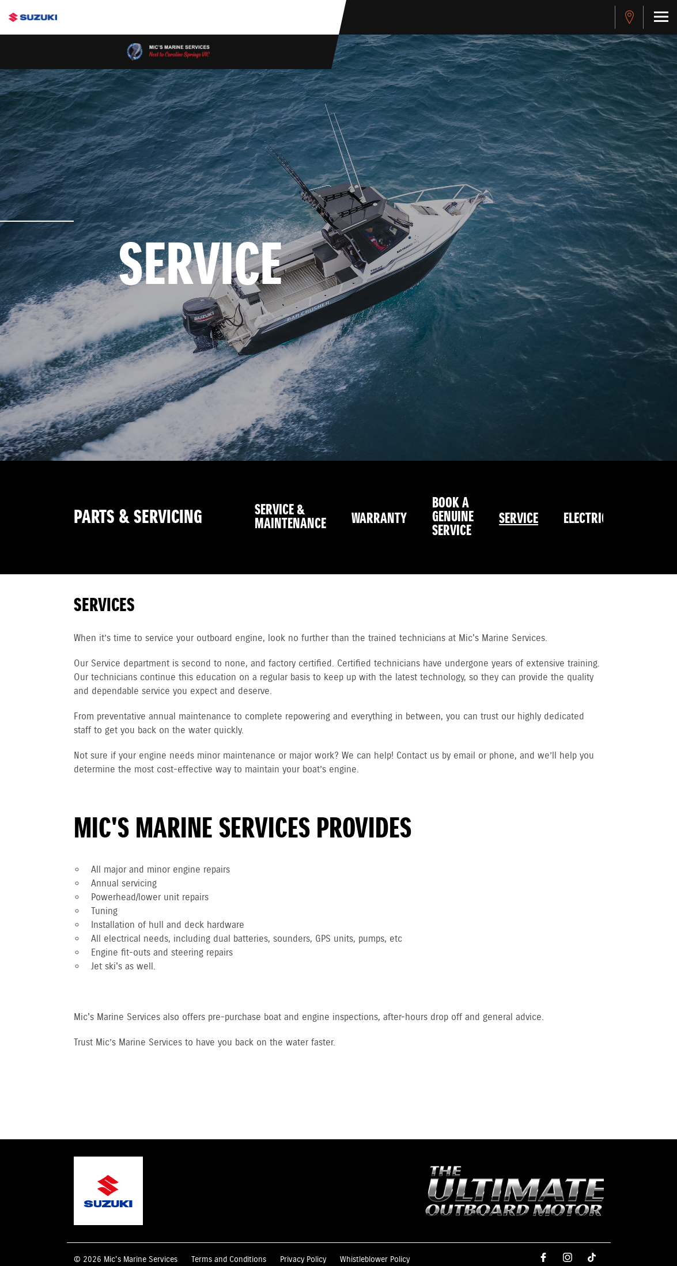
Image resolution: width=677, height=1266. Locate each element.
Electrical (591, 519)
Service (518, 519)
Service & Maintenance (290, 517)
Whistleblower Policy (375, 1259)
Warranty (379, 519)
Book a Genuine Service (453, 517)
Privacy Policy (303, 1259)
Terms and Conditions (228, 1259)
